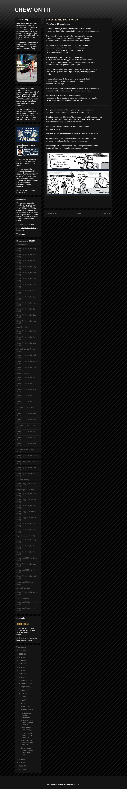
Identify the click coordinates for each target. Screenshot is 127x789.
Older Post (105, 213)
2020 (21, 650)
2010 (21, 762)
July (23, 693)
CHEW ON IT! (33, 9)
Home (78, 213)
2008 (21, 769)
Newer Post (51, 213)
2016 (21, 664)
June (23, 697)
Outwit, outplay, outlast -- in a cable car (26, 735)
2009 (21, 766)
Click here (20, 638)
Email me (20, 224)
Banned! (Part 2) (27, 710)
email (21, 173)
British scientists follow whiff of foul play (27, 743)
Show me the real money (26, 729)
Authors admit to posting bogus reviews (27, 722)
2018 (21, 657)
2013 (21, 674)
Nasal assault (26, 706)
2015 (21, 667)
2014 (21, 670)
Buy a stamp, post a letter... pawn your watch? (27, 751)
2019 (21, 654)
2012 (21, 677)
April (23, 700)
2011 (21, 759)
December (25, 680)
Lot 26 (23, 703)
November (25, 683)
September (25, 687)
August (24, 690)
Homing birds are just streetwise (26, 715)
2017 (21, 660)
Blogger (76, 784)
